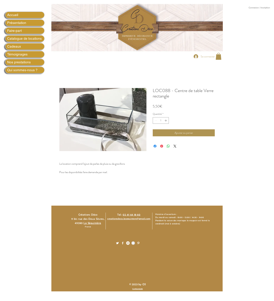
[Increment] (166, 120)
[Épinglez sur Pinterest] (162, 146)
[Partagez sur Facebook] (155, 146)
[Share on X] (175, 146)
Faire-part (14, 31)
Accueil (12, 15)
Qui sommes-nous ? (22, 70)
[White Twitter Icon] (117, 243)
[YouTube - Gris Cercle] (133, 243)
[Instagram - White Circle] (128, 243)
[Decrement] (155, 120)
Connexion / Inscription (259, 7)
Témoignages (17, 54)
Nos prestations (19, 62)
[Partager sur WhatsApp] (168, 146)
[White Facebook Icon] (122, 243)
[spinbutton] (161, 120)
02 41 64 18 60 (131, 214)
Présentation (16, 23)
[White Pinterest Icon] (138, 243)
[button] (218, 56)
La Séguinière (92, 223)
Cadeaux (14, 46)
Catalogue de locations (24, 38)
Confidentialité (137, 289)
